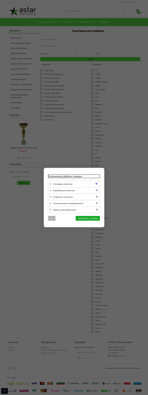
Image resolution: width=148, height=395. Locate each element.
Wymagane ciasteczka (62, 184)
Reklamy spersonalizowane (64, 210)
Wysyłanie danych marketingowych (68, 203)
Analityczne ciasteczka (62, 197)
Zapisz (51, 218)
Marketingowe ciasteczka (63, 190)
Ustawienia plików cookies (64, 176)
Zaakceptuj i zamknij (88, 218)
